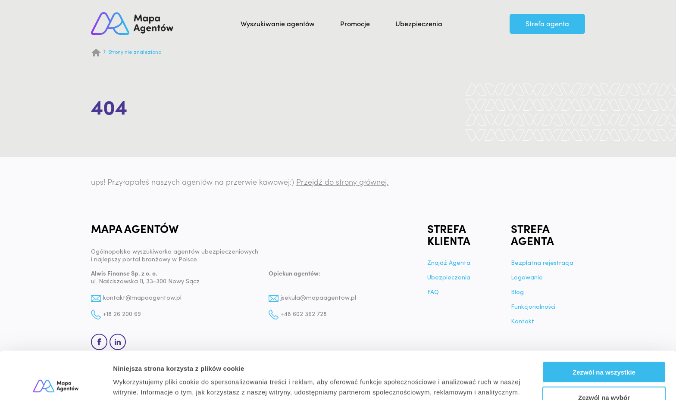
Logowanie (527, 278)
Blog (517, 293)
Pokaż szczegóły (460, 383)
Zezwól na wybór (604, 349)
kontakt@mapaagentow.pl (142, 298)
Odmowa (603, 374)
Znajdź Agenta (448, 263)
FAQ (433, 293)
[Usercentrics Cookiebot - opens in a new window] (56, 383)
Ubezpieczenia (418, 24)
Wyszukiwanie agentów (278, 24)
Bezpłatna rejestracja (542, 263)
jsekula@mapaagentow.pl (318, 298)
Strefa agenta (547, 24)
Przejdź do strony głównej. (342, 182)
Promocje (355, 24)
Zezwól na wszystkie (604, 324)
